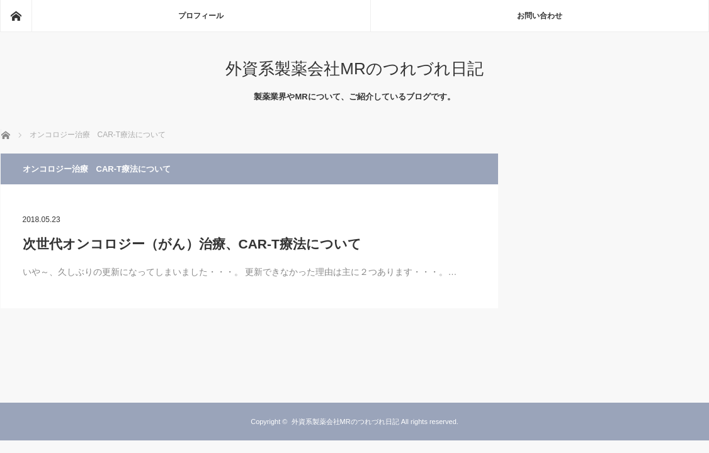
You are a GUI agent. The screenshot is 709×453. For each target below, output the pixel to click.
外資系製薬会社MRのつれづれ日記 (354, 68)
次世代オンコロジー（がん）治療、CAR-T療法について (192, 244)
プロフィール (201, 15)
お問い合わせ (539, 15)
